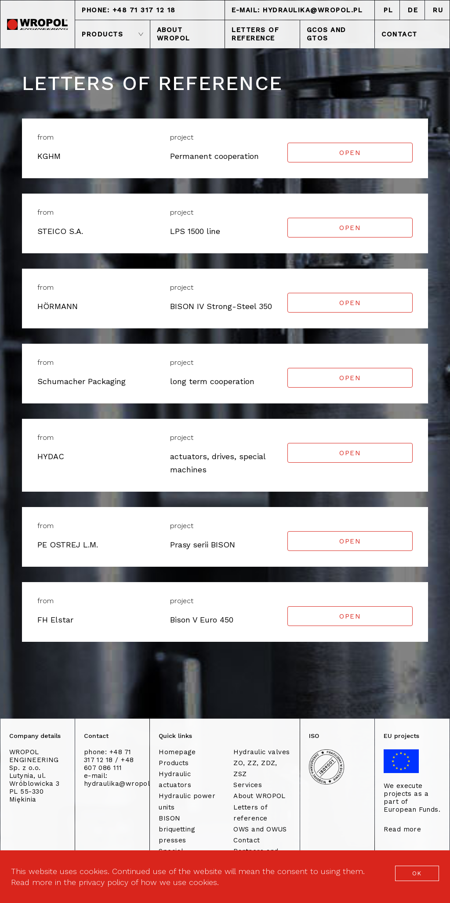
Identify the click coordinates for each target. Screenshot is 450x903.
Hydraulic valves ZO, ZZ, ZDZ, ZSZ (261, 763)
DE (413, 10)
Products (174, 763)
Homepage (177, 752)
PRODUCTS (112, 34)
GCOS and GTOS (326, 34)
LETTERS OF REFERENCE (255, 34)
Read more (402, 829)
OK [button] (417, 873)
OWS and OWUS (260, 829)
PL (388, 10)
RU (438, 10)
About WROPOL (259, 796)
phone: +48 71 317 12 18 (129, 10)
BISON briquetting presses (177, 829)
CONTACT (399, 34)
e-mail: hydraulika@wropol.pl (297, 10)
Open (350, 153)
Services (247, 785)
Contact (246, 840)
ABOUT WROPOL (173, 34)
